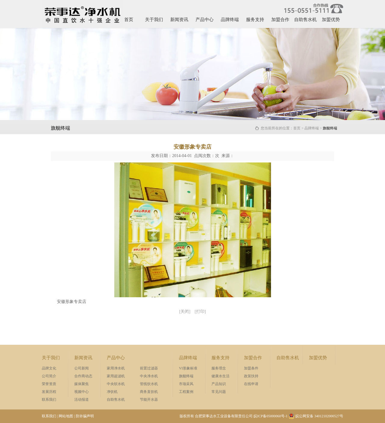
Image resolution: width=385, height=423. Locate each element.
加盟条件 (251, 368)
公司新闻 (81, 368)
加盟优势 (331, 19)
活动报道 (81, 399)
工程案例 (186, 392)
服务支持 (255, 19)
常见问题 (218, 392)
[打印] (200, 311)
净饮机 (112, 392)
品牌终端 (230, 19)
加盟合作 (280, 19)
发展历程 (49, 392)
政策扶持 (251, 376)
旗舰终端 (186, 376)
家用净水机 (116, 368)
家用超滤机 (116, 376)
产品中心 (205, 19)
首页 (128, 19)
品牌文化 (49, 368)
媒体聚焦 (81, 384)
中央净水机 (149, 376)
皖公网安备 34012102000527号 (315, 416)
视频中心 (81, 392)
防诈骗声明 (85, 416)
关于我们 (154, 19)
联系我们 (49, 399)
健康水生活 (220, 376)
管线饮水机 (149, 384)
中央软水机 (116, 384)
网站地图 (66, 416)
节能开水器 (149, 399)
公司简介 (49, 376)
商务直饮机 (149, 392)
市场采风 (186, 384)
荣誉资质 (49, 384)
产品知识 (218, 384)
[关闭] (184, 311)
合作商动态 (83, 376)
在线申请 (251, 384)
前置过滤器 (149, 368)
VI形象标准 (188, 368)
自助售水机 (305, 19)
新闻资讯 (179, 19)
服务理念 (218, 368)
